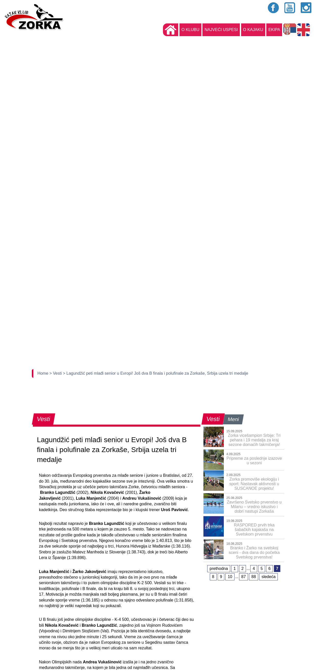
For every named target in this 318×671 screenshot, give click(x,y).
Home (43, 373)
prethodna (219, 568)
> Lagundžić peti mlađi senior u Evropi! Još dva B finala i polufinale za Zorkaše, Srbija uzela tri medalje (155, 373)
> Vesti (56, 373)
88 (253, 577)
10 (230, 577)
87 (243, 577)
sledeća (268, 577)
